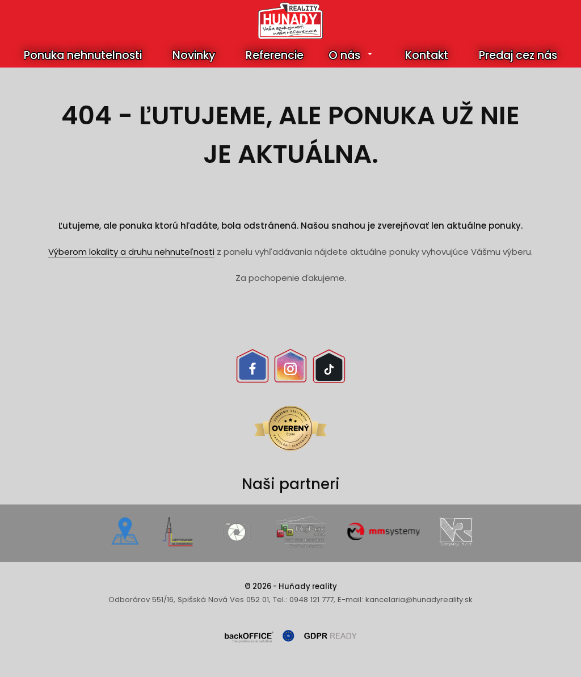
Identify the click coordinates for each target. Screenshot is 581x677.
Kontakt (426, 55)
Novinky (193, 55)
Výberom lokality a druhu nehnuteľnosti (131, 252)
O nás (344, 55)
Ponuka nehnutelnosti (83, 55)
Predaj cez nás (518, 55)
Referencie (275, 55)
